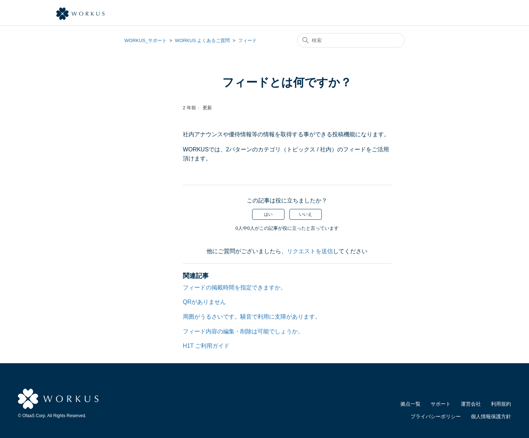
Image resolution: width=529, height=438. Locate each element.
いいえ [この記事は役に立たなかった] (305, 214)
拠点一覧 (410, 404)
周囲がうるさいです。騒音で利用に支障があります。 (252, 317)
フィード (247, 40)
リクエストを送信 (310, 251)
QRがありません (204, 302)
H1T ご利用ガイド (206, 346)
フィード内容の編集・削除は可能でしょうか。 (243, 331)
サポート (441, 404)
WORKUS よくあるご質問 (202, 40)
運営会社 (471, 404)
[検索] (351, 40)
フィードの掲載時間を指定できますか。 (234, 287)
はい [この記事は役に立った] (268, 214)
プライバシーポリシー (435, 416)
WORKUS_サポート (146, 40)
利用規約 (501, 404)
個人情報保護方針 (491, 416)
